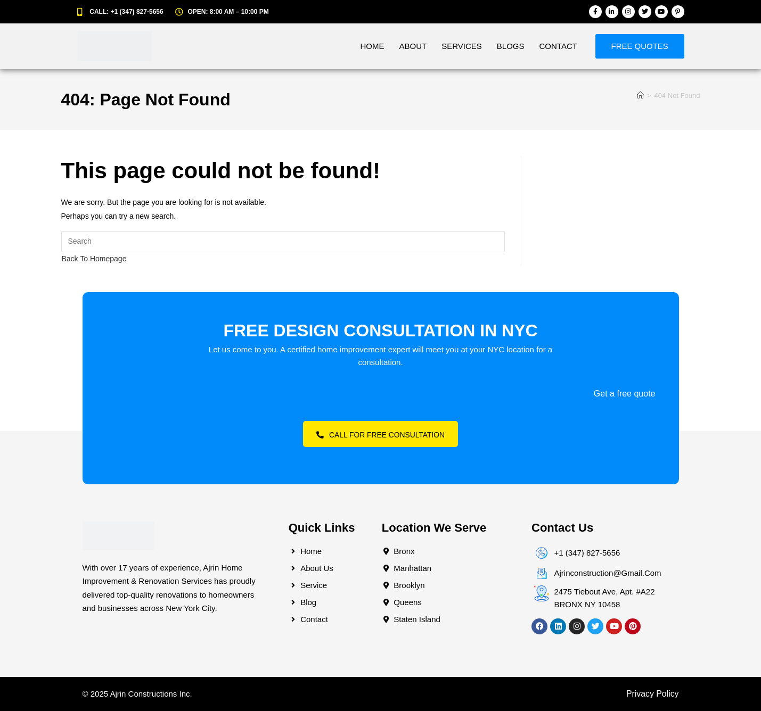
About (413, 46)
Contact (558, 46)
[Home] (640, 96)
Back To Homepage (94, 258)
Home (372, 46)
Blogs (510, 46)
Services (461, 46)
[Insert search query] (283, 241)
